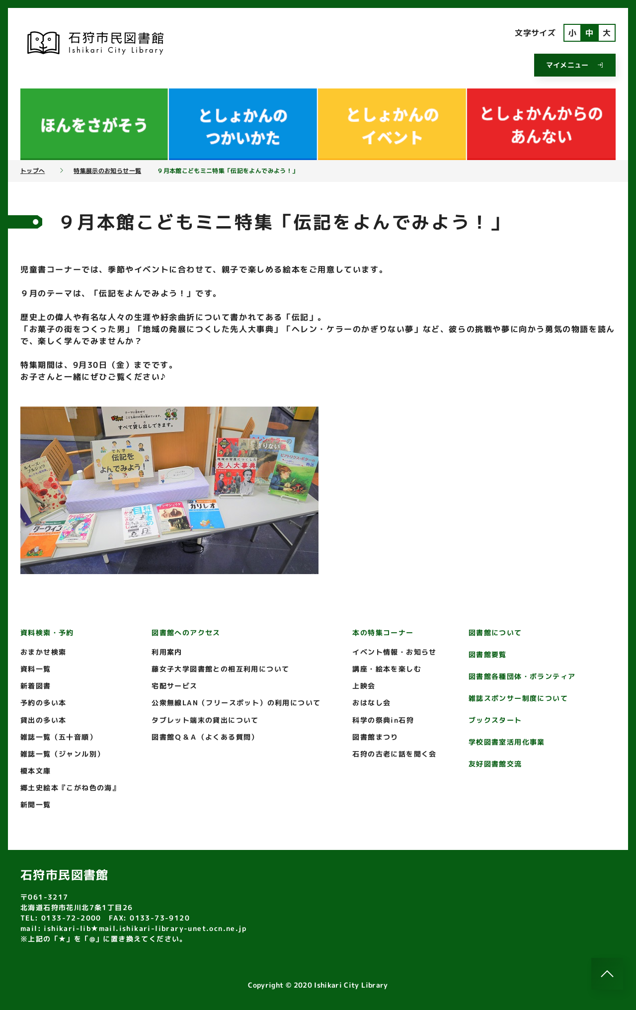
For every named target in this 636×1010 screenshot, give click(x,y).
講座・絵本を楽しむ (386, 668)
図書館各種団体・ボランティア (522, 676)
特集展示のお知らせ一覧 (107, 171)
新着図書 (35, 685)
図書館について (495, 632)
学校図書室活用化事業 (507, 742)
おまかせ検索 (43, 652)
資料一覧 (35, 668)
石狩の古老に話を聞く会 (394, 753)
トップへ (32, 171)
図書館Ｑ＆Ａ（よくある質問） (205, 737)
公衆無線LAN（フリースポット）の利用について (236, 702)
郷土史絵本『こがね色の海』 (70, 787)
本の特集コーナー (382, 632)
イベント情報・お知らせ (394, 652)
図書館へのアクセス (186, 632)
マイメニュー (575, 65)
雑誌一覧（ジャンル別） (62, 753)
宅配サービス (174, 685)
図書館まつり (375, 737)
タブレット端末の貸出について (205, 720)
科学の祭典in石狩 (383, 720)
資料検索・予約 (47, 632)
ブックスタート (495, 720)
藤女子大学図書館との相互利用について (220, 668)
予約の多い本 (43, 702)
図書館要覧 (488, 654)
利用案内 (167, 652)
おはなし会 (371, 702)
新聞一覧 (35, 804)
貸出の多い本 (43, 720)
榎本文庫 (35, 770)
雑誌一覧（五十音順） (58, 737)
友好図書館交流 (495, 763)
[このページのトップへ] (607, 974)
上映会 (363, 685)
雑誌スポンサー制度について (518, 698)
